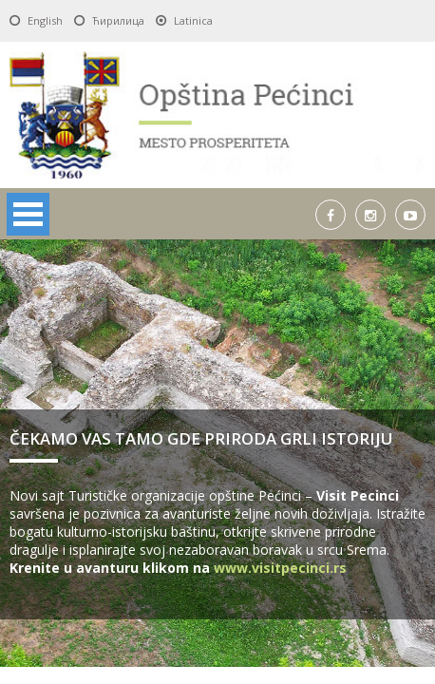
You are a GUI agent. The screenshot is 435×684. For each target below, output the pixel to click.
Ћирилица (118, 20)
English (45, 20)
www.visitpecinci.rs (280, 568)
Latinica (193, 20)
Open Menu (28, 214)
